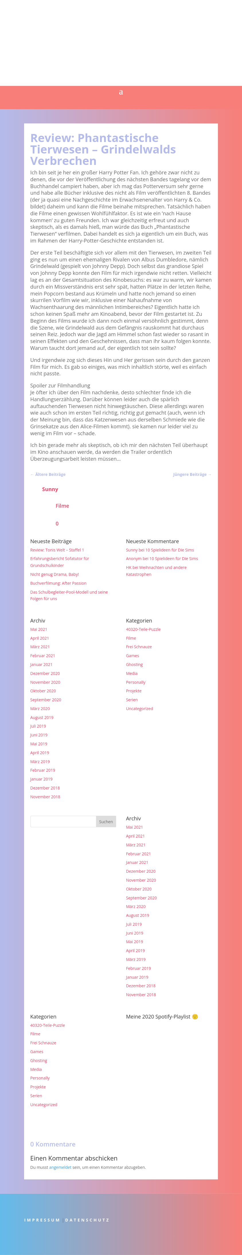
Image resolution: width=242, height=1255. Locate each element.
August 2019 (42, 717)
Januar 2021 (41, 664)
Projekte (133, 690)
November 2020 (45, 682)
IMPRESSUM (42, 1220)
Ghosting (134, 664)
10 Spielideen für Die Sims (169, 550)
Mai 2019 (39, 743)
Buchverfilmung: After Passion (58, 583)
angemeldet (60, 1167)
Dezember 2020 (45, 673)
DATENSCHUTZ (87, 1220)
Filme (62, 505)
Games (132, 655)
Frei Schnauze (139, 646)
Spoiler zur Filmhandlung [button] (60, 385)
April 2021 (39, 638)
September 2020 (45, 699)
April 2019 (39, 752)
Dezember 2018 (45, 788)
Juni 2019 (39, 735)
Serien (132, 699)
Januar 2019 (41, 779)
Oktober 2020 (43, 690)
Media (131, 673)
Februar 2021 (42, 655)
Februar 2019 (42, 770)
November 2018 (45, 796)
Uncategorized (139, 708)
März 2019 (40, 761)
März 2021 (40, 646)
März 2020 (40, 708)
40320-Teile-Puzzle (143, 629)
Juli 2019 (38, 726)
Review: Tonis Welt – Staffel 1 (57, 550)
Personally (135, 682)
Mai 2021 (39, 629)
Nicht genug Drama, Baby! (54, 574)
